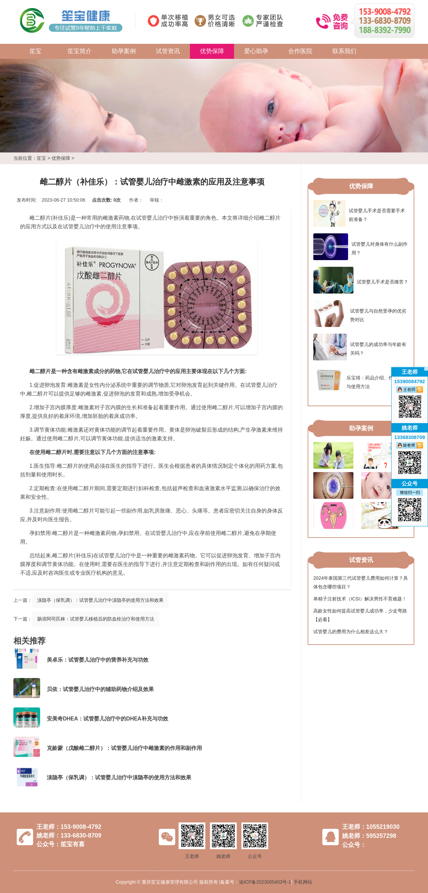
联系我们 (344, 51)
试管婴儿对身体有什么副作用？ (360, 246)
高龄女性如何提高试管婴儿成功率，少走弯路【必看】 (360, 615)
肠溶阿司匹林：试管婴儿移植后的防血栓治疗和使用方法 (95, 619)
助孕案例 (124, 51)
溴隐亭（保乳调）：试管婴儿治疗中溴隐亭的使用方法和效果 (100, 600)
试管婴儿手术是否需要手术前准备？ (359, 213)
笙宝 (35, 51)
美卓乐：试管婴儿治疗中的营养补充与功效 (97, 660)
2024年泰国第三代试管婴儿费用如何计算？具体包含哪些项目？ (360, 582)
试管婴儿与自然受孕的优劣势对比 (359, 313)
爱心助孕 (256, 51)
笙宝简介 (80, 51)
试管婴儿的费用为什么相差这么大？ (350, 631)
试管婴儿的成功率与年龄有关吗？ (359, 347)
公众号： (354, 845)
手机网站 (303, 882)
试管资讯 (168, 51)
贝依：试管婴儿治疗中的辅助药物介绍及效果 (100, 689)
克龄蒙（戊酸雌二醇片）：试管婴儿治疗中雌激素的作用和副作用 (124, 748)
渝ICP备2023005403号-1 (265, 882)
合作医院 (300, 51)
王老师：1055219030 (371, 826)
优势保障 (212, 51)
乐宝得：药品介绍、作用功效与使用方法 (360, 380)
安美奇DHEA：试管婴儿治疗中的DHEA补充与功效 (107, 718)
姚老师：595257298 (369, 835)
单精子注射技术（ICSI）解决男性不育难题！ (360, 598)
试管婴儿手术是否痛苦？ (360, 280)
